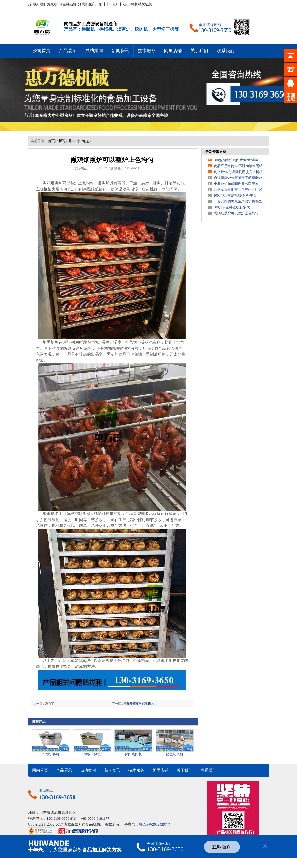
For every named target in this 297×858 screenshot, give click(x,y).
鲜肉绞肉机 (133, 754)
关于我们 (199, 50)
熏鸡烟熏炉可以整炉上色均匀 (236, 213)
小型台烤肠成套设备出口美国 (236, 184)
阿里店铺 (173, 50)
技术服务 (147, 50)
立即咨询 (222, 846)
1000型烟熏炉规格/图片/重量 (235, 195)
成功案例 (94, 50)
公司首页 (41, 50)
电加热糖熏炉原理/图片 (139, 703)
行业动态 (83, 141)
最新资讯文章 (215, 152)
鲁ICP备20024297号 (154, 824)
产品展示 (68, 50)
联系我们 (225, 50)
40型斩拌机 (92, 754)
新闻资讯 (120, 50)
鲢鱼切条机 (174, 754)
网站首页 (40, 770)
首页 (51, 141)
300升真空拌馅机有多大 (232, 207)
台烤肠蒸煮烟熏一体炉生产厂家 (238, 189)
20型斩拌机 (50, 754)
